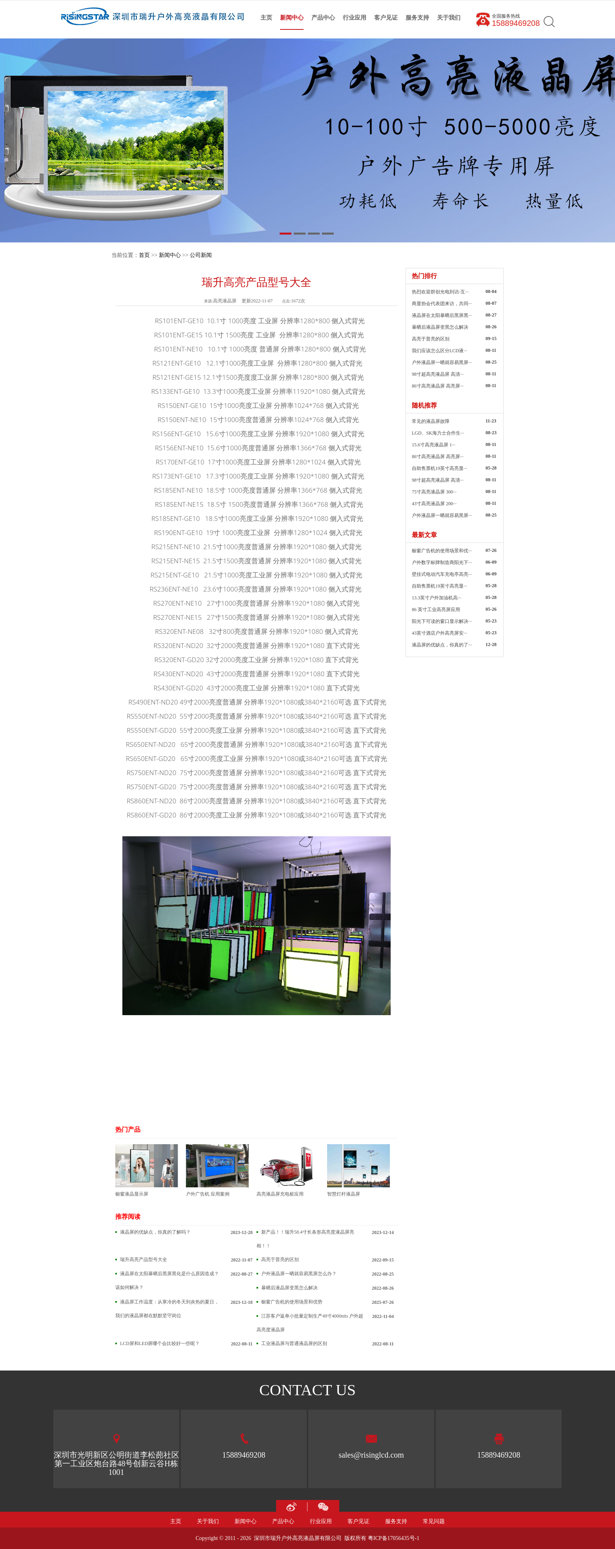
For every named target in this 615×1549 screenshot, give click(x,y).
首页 (144, 255)
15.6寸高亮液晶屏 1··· (433, 445)
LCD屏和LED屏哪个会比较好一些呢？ (160, 1343)
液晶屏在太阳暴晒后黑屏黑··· (442, 315)
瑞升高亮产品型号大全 (143, 1259)
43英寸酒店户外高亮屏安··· (439, 633)
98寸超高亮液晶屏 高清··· (438, 374)
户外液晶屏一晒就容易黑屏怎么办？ (299, 1273)
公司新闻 (201, 255)
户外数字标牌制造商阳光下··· (442, 562)
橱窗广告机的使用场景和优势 (291, 1302)
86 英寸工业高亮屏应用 (436, 609)
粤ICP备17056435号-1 (393, 1538)
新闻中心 (170, 255)
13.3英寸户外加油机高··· (436, 598)
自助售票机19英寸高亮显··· (439, 468)
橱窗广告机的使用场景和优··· (442, 550)
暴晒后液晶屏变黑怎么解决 (289, 1288)
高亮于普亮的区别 (280, 1259)
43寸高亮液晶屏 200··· (434, 503)
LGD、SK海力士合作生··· (438, 433)
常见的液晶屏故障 (430, 421)
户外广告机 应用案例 (217, 1170)
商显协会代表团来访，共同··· (442, 303)
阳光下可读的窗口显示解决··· (442, 621)
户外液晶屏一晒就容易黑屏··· (442, 362)
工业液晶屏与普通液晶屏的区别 (294, 1343)
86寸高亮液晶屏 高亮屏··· (438, 386)
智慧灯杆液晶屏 (358, 1170)
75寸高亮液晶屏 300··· (434, 492)
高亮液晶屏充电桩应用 (288, 1170)
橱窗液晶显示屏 (146, 1170)
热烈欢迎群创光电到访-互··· (440, 292)
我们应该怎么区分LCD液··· (439, 350)
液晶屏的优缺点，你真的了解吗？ (155, 1232)
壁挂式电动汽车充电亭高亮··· (442, 574)
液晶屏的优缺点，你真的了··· (442, 645)
